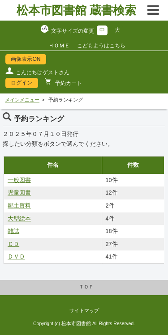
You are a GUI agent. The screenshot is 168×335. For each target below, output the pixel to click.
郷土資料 (19, 206)
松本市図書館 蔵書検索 (76, 10)
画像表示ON (25, 59)
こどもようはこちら (101, 45)
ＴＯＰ (86, 286)
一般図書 (19, 180)
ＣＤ (13, 244)
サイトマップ (84, 310)
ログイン (21, 83)
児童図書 (19, 193)
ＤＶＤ (16, 257)
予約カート (68, 83)
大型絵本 (19, 219)
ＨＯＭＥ (59, 45)
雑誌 (13, 231)
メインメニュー (22, 99)
